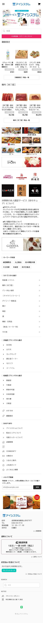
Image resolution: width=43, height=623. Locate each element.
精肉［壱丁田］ (8, 285)
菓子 (4, 306)
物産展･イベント (8, 280)
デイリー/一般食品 (9, 301)
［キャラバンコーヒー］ (11, 296)
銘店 (4, 311)
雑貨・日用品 (7, 321)
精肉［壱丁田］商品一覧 (21, 120)
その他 (4, 332)
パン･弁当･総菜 (8, 290)
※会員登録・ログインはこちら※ (21, 36)
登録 (37, 487)
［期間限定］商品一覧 (21, 77)
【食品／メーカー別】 (10, 327)
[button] (2, 17)
